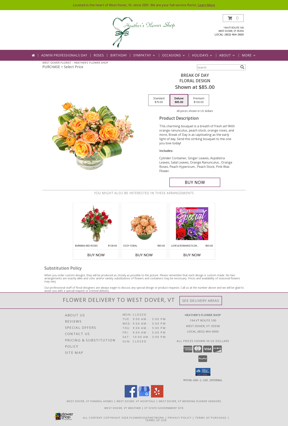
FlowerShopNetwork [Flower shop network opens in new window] (146, 417)
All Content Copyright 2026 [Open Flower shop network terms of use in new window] (106, 417)
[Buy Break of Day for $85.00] (194, 182)
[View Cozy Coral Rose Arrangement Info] (144, 223)
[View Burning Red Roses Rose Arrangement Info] (96, 223)
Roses (99, 55)
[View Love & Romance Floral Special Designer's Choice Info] (192, 223)
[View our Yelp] (157, 396)
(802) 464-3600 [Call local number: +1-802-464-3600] (234, 34)
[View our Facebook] (131, 396)
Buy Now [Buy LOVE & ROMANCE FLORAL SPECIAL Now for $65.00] (192, 254)
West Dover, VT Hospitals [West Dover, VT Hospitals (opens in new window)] (136, 401)
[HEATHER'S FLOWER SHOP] (144, 32)
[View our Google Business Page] (144, 396)
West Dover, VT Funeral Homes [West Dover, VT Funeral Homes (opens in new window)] (90, 401)
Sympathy (144, 55)
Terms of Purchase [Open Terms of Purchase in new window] (211, 417)
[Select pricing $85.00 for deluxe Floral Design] (179, 100)
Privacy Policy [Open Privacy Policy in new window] (180, 417)
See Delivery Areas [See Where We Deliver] (200, 300)
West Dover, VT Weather (122, 408)
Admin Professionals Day (64, 55)
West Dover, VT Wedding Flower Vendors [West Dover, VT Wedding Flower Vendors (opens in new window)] (190, 401)
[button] (233, 18)
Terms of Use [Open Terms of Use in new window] (156, 420)
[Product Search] (217, 67)
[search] (242, 67)
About (227, 55)
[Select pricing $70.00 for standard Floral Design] (158, 100)
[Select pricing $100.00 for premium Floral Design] (199, 100)
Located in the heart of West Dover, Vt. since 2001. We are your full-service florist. (144, 5)
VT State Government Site (164, 408)
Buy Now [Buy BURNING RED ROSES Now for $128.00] (96, 254)
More (249, 55)
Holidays (202, 55)
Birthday (118, 55)
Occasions (174, 55)
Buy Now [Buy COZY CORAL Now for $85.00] (144, 254)
